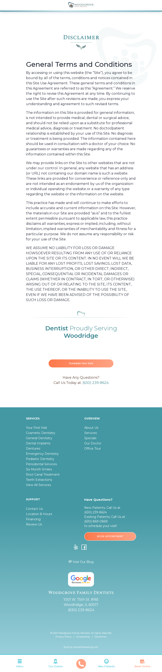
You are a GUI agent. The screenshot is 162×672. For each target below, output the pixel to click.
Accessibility (83, 636)
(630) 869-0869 (96, 521)
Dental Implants (38, 443)
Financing (33, 519)
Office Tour (92, 448)
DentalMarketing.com (85, 647)
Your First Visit (36, 428)
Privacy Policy (63, 636)
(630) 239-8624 (96, 383)
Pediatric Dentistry (40, 459)
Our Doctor (92, 443)
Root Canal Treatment (43, 474)
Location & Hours (39, 514)
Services (90, 433)
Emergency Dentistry (42, 454)
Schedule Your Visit (81, 363)
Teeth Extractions (39, 480)
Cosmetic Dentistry (40, 433)
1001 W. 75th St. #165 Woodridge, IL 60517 (81, 602)
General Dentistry (39, 438)
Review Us (34, 524)
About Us (91, 428)
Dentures (33, 448)
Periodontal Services (41, 464)
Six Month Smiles (39, 469)
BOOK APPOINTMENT (110, 536)
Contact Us (34, 509)
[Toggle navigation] (19, 664)
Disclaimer (100, 636)
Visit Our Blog (81, 562)
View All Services (38, 485)
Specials (90, 438)
